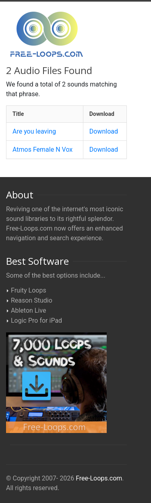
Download (103, 131)
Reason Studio (31, 300)
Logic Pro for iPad (36, 320)
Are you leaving (34, 131)
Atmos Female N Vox (42, 149)
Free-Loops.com (99, 478)
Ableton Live (28, 310)
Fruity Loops (28, 290)
